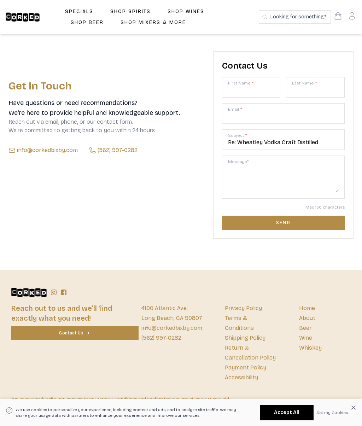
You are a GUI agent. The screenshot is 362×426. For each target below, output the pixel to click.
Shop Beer (87, 22)
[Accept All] (287, 412)
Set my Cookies (332, 412)
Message (238, 161)
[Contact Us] (75, 333)
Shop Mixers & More (153, 22)
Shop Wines (186, 11)
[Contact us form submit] (283, 223)
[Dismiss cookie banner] (353, 407)
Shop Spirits (130, 11)
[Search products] (295, 17)
